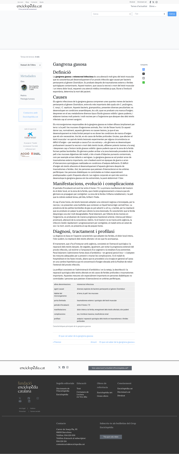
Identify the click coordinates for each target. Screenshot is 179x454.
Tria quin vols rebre (110, 437)
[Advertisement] (45, 29)
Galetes (32, 408)
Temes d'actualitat (139, 6)
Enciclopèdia (62, 394)
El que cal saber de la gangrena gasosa (76, 336)
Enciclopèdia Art (104, 392)
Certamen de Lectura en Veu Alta (83, 394)
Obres (152, 6)
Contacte (34, 2)
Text (79, 388)
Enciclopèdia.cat (125, 388)
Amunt (94, 342)
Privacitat (22, 411)
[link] (30, 65)
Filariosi (57, 342)
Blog (27, 2)
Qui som (20, 2)
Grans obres (102, 396)
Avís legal (22, 408)
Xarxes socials (35, 411)
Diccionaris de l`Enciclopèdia (62, 389)
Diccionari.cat (142, 2)
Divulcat (132, 2)
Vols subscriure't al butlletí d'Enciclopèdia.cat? (110, 368)
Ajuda (42, 2)
